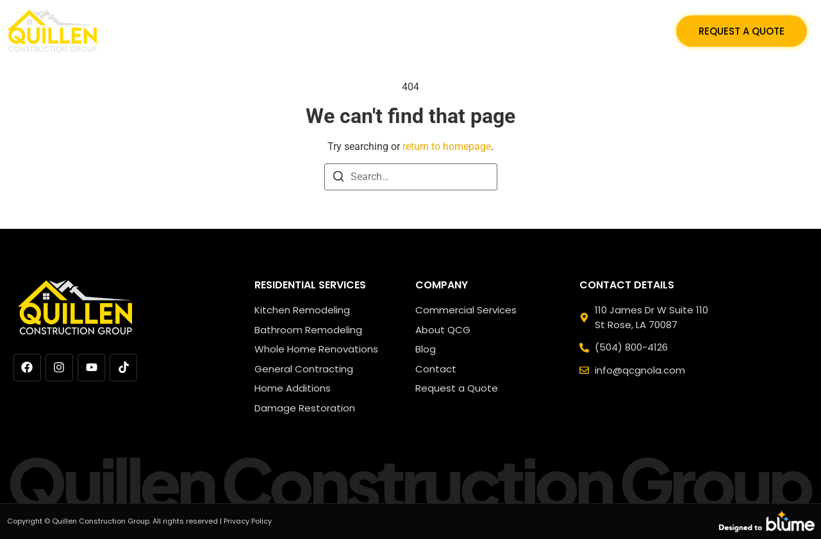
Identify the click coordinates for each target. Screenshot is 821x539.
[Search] (338, 178)
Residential (356, 30)
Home (292, 30)
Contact (621, 30)
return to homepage (446, 146)
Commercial (440, 30)
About (558, 30)
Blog (507, 30)
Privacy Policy (248, 521)
